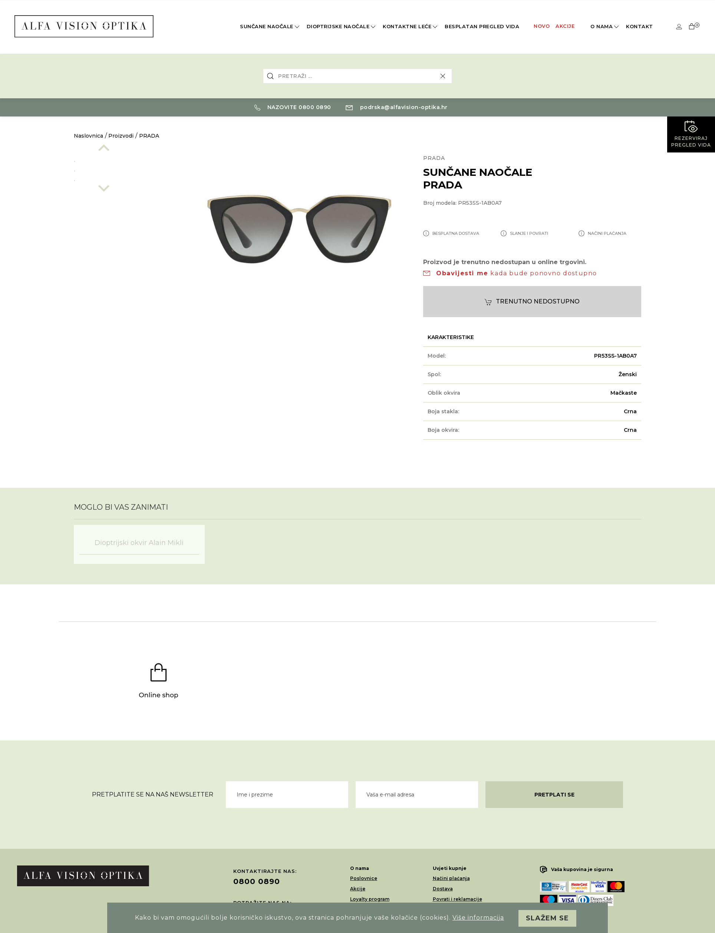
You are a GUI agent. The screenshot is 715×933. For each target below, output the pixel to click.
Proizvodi (121, 135)
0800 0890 (256, 881)
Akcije (565, 26)
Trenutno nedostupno (532, 302)
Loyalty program (369, 899)
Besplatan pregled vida (482, 26)
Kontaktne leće (411, 26)
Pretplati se (554, 794)
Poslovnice (363, 878)
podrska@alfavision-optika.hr (397, 107)
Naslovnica (88, 135)
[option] (124, 160)
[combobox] (357, 76)
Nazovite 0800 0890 (292, 107)
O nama (605, 26)
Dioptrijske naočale (342, 26)
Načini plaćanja (451, 878)
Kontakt (639, 26)
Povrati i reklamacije (457, 899)
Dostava (443, 888)
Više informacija (478, 917)
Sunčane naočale (270, 26)
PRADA (149, 135)
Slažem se (547, 918)
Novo (542, 26)
